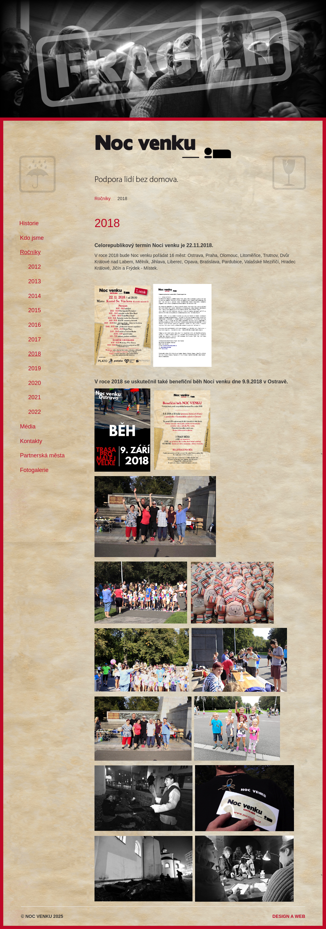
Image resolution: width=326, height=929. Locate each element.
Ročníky (103, 198)
